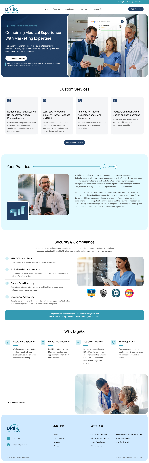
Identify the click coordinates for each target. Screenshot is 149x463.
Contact (56, 447)
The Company (59, 439)
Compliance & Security (98, 435)
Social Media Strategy (123, 439)
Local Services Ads (122, 443)
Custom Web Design (97, 443)
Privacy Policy (127, 458)
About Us (56, 9)
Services (85, 9)
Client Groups (70, 9)
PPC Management (96, 447)
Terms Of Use (138, 458)
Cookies (118, 458)
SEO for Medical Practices (99, 439)
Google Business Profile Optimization (129, 435)
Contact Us (98, 9)
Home (46, 9)
